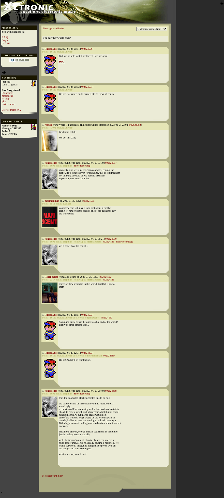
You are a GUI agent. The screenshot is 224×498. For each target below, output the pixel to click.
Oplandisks (7, 93)
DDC (62, 61)
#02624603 (87, 352)
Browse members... (11, 109)
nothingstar (7, 95)
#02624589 (88, 200)
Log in (5, 40)
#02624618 (110, 390)
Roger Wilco (51, 276)
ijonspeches (51, 162)
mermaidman (52, 200)
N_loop (5, 98)
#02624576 (87, 48)
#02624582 (135, 124)
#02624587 (110, 162)
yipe (4, 101)
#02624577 (87, 86)
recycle (48, 124)
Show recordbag (82, 165)
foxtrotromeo (8, 104)
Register (6, 43)
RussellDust (51, 48)
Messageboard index (53, 28)
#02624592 (105, 276)
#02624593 (87, 314)
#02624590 (110, 238)
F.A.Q (5, 37)
